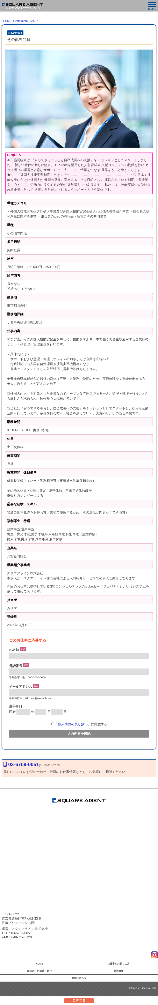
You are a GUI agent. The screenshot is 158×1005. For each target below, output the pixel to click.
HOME (7, 20)
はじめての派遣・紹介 (39, 970)
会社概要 (118, 970)
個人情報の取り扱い (73, 724)
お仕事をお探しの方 (118, 963)
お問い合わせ (79, 978)
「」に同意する (79, 724)
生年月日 (15, 706)
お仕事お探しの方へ (27, 20)
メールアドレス (20, 686)
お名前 (14, 650)
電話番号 (15, 666)
